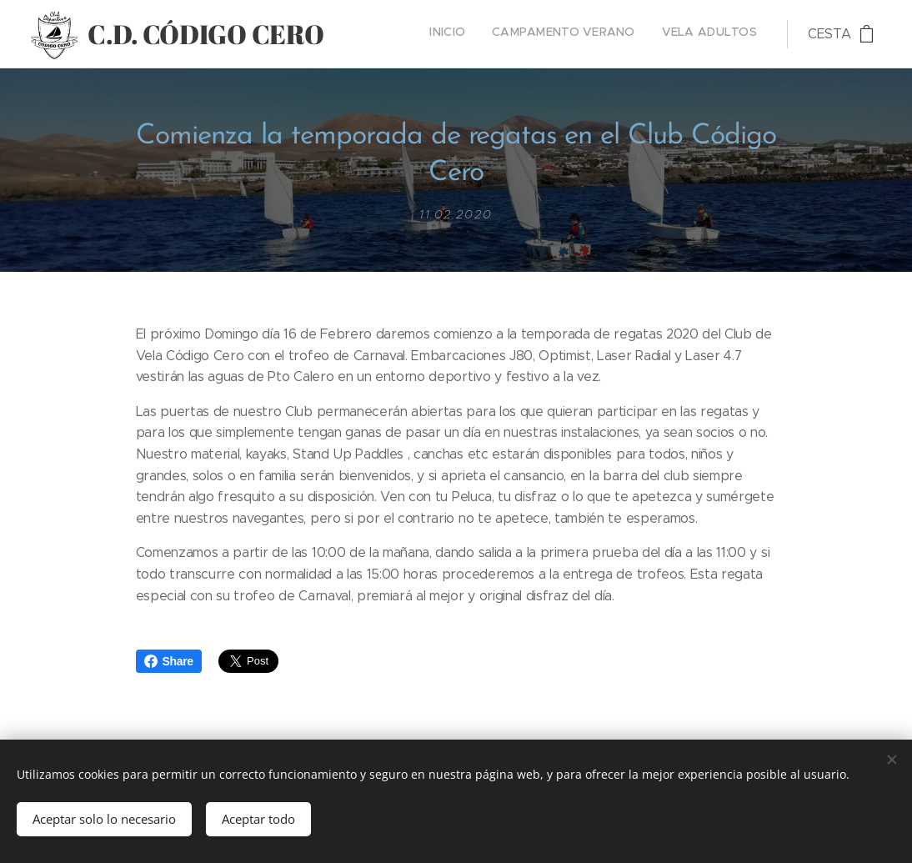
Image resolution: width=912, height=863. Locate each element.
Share (168, 661)
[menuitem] (708, 34)
